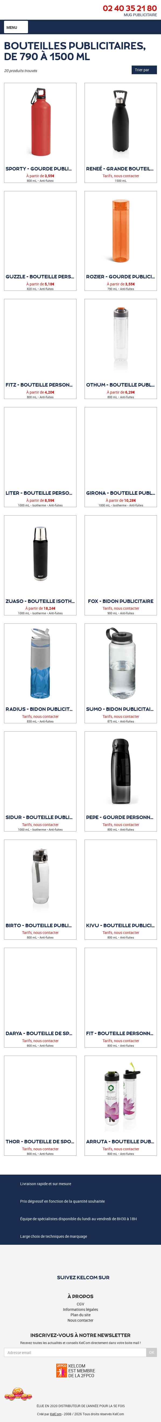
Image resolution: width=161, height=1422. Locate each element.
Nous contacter (80, 1320)
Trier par (144, 69)
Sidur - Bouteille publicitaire (41, 817)
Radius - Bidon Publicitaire (41, 708)
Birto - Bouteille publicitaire (41, 925)
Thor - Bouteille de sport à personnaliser (41, 1141)
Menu (16, 27)
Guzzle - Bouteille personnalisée (41, 276)
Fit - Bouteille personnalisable (121, 1033)
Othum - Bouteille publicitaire (121, 384)
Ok (151, 1352)
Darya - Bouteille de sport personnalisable (41, 1033)
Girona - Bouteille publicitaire (121, 492)
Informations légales (80, 1309)
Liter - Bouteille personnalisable (41, 492)
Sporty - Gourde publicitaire (41, 168)
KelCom (55, 1414)
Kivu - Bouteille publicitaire (121, 925)
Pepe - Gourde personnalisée (121, 817)
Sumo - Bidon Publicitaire (121, 708)
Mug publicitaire (140, 14)
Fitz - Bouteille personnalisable (41, 384)
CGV (80, 1304)
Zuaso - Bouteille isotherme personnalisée (41, 601)
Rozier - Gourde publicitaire (121, 276)
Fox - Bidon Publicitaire (120, 601)
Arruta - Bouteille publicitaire (121, 1141)
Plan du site (80, 1314)
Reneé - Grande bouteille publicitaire (121, 168)
